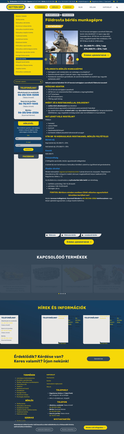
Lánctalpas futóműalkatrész (26, 376)
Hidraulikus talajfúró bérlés (24, 32)
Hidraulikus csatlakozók (23, 72)
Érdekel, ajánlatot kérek (96, 55)
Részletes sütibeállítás (68, 429)
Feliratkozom (28, 149)
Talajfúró (19, 384)
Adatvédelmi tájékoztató (54, 381)
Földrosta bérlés (21, 59)
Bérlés (55, 7)
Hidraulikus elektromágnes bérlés (26, 49)
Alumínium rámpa (22, 392)
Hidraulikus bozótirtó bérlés (24, 29)
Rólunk (93, 7)
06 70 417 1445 (36, 1)
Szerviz (68, 7)
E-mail (28, 142)
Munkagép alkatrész (23, 394)
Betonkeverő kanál (23, 386)
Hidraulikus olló (22, 382)
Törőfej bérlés (20, 19)
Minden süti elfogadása (95, 427)
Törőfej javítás (21, 418)
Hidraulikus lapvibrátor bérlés (25, 52)
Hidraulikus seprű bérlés (23, 45)
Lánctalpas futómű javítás (25, 421)
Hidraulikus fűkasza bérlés (24, 65)
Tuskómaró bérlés (21, 36)
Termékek (41, 7)
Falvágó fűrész (21, 390)
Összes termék (21, 16)
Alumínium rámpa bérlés (24, 26)
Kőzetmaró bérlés (21, 42)
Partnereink (50, 375)
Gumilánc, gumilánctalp (24, 378)
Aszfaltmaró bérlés (22, 39)
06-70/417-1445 (28, 103)
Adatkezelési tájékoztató (44, 429)
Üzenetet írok (98, 356)
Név (28, 135)
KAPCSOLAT (51, 372)
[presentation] (46, 59)
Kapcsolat (107, 7)
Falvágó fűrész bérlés (23, 55)
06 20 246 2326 (50, 1)
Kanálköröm (20, 388)
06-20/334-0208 (28, 94)
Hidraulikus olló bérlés (23, 23)
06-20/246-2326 (28, 112)
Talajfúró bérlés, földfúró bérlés (27, 407)
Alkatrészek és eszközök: (66, 316)
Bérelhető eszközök (52, 15)
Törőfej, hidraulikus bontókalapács (28, 380)
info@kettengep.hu (83, 1)
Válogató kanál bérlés (22, 62)
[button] (59, 291)
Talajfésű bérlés (21, 68)
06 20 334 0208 (22, 1)
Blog (80, 7)
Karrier (49, 378)
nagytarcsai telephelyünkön (69, 172)
